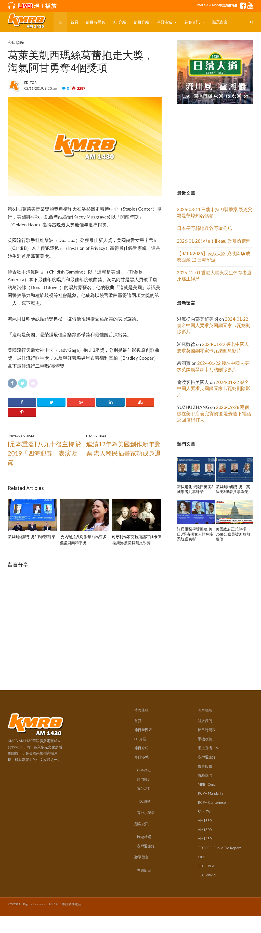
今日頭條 (16, 42)
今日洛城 (164, 22)
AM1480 (205, 838)
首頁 (74, 22)
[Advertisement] (215, 138)
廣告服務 (205, 766)
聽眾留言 (220, 22)
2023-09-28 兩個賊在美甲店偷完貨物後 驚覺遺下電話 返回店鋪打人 (214, 413)
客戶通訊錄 (146, 846)
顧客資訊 (192, 22)
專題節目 (144, 870)
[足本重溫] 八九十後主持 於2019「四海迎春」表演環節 (45, 453)
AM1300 (205, 829)
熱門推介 (144, 779)
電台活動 (144, 788)
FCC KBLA (206, 866)
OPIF (202, 857)
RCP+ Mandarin (210, 793)
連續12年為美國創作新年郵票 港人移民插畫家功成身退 (123, 448)
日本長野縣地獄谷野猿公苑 (204, 228)
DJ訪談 (145, 801)
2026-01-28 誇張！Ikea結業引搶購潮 (214, 241)
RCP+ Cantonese (212, 802)
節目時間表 (95, 22)
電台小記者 (146, 812)
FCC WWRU (207, 875)
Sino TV (204, 811)
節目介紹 (141, 22)
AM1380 (205, 820)
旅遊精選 (144, 837)
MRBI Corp (206, 784)
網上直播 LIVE (209, 748)
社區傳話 (144, 770)
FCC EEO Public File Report (219, 848)
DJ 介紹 (119, 22)
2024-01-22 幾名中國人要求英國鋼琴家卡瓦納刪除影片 (213, 325)
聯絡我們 (205, 775)
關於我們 (205, 721)
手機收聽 (205, 739)
